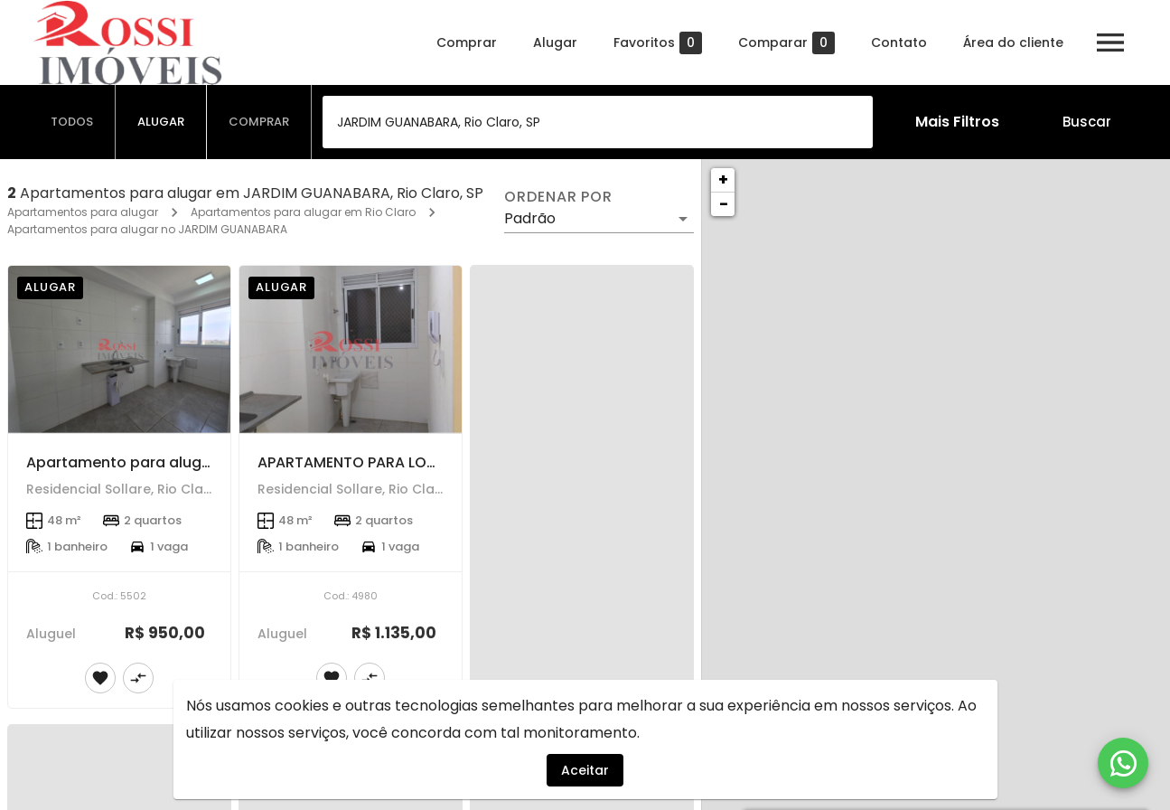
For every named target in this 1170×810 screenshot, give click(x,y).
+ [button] (723, 179)
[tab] (72, 122)
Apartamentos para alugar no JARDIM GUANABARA (147, 229)
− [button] (723, 204)
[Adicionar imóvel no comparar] (138, 678)
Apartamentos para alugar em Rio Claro (303, 212)
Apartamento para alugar (121, 462)
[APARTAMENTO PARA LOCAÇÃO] (350, 349)
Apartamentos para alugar (82, 212)
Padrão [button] (530, 218)
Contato (899, 42)
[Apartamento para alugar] (119, 349)
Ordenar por (558, 197)
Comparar (786, 43)
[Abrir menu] (1110, 42)
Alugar (555, 42)
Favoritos (657, 43)
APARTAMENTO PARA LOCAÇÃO (369, 462)
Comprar (466, 42)
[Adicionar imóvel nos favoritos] (100, 678)
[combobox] (598, 122)
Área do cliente (1013, 42)
